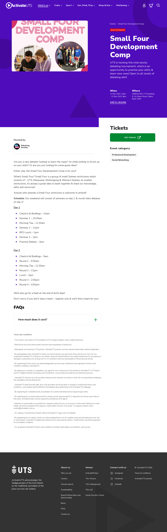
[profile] (144, 5)
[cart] (151, 5)
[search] (158, 5)
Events (113, 24)
